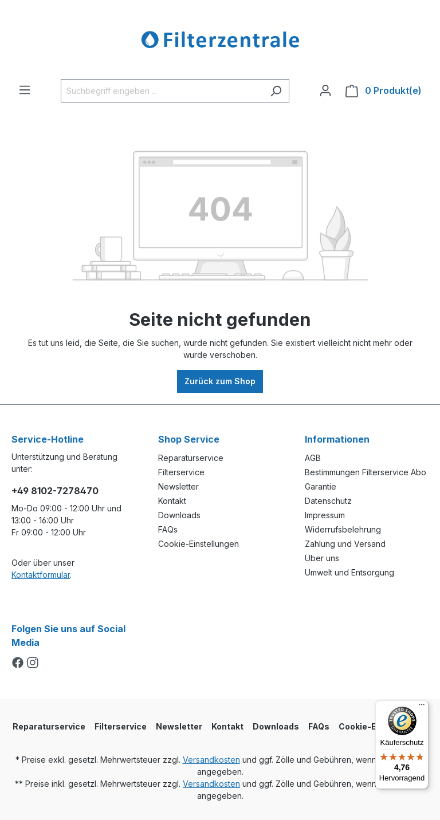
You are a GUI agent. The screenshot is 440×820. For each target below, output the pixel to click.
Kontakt (172, 501)
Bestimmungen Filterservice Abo (365, 472)
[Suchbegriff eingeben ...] (162, 90)
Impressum (325, 515)
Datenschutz (328, 501)
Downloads (179, 515)
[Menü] (24, 90)
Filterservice (181, 472)
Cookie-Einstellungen (198, 544)
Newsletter (178, 486)
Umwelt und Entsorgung (349, 572)
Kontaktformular (40, 574)
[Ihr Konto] (325, 90)
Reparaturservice (190, 458)
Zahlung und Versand (345, 544)
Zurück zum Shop (220, 381)
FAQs (168, 529)
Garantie (320, 486)
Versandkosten (211, 759)
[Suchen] (275, 90)
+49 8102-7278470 (55, 490)
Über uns (322, 558)
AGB (313, 458)
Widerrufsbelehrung (343, 529)
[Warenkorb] (384, 91)
